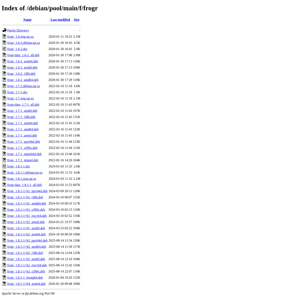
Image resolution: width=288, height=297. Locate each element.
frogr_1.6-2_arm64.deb (22, 61)
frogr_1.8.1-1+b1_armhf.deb (26, 228)
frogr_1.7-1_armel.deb (22, 135)
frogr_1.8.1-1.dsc (18, 166)
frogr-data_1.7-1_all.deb (23, 104)
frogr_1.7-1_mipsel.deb (22, 160)
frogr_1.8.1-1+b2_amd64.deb (26, 246)
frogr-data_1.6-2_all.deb (23, 55)
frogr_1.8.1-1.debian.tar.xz (24, 172)
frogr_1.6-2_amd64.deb (23, 80)
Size (77, 19)
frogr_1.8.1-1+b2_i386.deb (25, 253)
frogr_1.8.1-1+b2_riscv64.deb (27, 265)
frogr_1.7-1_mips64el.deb (24, 154)
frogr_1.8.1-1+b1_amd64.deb (26, 203)
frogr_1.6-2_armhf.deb (22, 67)
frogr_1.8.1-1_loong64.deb (25, 277)
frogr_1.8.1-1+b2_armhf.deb (26, 259)
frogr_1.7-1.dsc (17, 92)
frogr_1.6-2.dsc (17, 49)
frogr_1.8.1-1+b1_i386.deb (25, 197)
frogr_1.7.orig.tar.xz (20, 98)
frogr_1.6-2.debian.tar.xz (23, 42)
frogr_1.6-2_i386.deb (21, 73)
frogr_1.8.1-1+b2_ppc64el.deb (27, 240)
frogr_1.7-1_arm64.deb (22, 123)
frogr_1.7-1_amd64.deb (23, 129)
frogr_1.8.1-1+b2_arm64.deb (26, 234)
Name (27, 19)
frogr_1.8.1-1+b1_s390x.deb (26, 209)
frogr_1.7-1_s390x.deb (22, 148)
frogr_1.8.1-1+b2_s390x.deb (26, 271)
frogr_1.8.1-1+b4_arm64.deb (26, 283)
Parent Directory (18, 30)
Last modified (60, 19)
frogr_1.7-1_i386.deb (21, 117)
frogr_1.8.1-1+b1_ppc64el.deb (27, 191)
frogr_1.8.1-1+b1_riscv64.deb (27, 215)
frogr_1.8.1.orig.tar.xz (21, 178)
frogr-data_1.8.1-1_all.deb (24, 185)
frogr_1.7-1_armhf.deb (22, 110)
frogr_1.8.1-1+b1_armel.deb (26, 222)
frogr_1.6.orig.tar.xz (20, 36)
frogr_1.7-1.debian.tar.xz (23, 86)
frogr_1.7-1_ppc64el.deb (23, 141)
